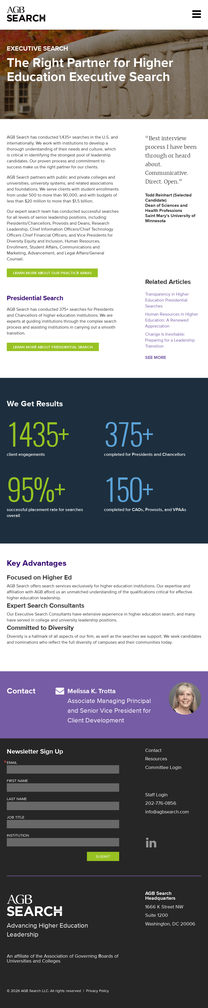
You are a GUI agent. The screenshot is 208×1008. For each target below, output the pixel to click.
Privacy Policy (97, 991)
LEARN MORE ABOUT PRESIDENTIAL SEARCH (53, 347)
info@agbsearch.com (167, 812)
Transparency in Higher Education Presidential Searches (167, 300)
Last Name (17, 799)
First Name (17, 781)
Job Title (15, 817)
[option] (173, 179)
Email (12, 763)
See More (155, 357)
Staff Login (156, 795)
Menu (196, 14)
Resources (156, 759)
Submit (103, 856)
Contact (153, 750)
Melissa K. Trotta (91, 691)
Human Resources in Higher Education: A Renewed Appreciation (171, 320)
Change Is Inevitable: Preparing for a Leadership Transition (170, 340)
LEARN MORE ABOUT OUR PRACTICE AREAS (52, 273)
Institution (18, 835)
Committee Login (163, 767)
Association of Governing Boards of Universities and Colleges (62, 958)
